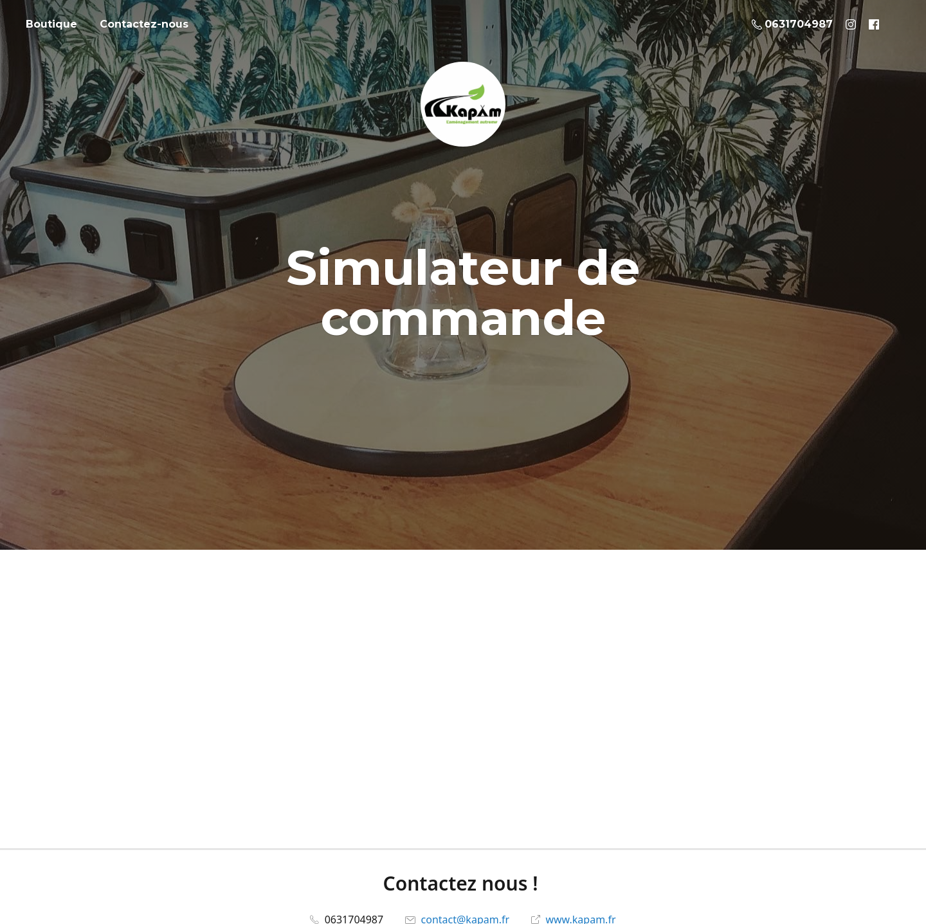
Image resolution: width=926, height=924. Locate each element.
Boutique (51, 24)
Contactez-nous (144, 24)
